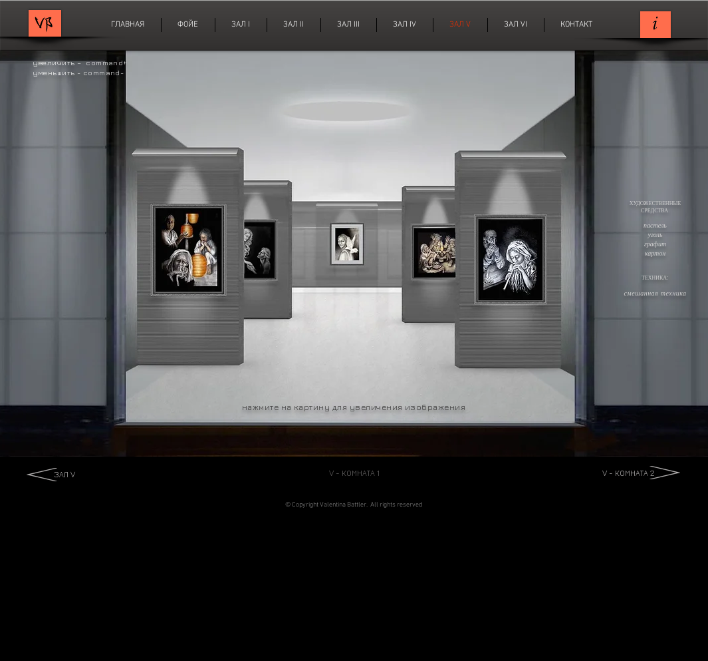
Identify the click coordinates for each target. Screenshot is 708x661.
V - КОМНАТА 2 (628, 473)
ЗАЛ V (64, 474)
